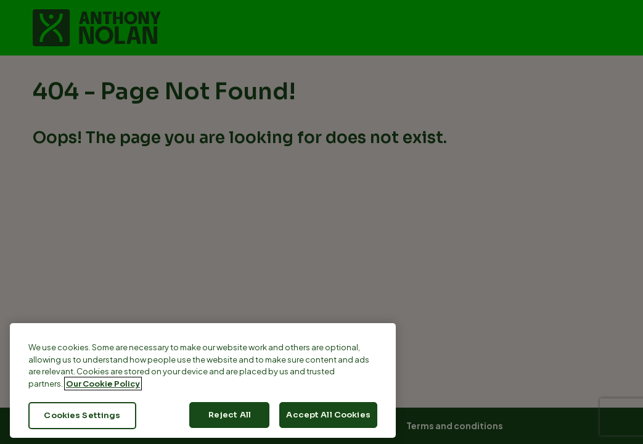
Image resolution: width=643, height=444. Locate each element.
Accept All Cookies (328, 414)
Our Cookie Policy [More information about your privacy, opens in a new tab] (103, 383)
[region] (203, 380)
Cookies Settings (82, 415)
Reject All (229, 414)
